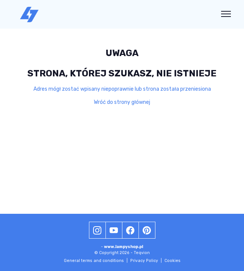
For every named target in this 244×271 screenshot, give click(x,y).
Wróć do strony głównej (122, 102)
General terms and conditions (96, 260)
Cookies (172, 260)
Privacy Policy (146, 260)
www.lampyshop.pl (123, 246)
